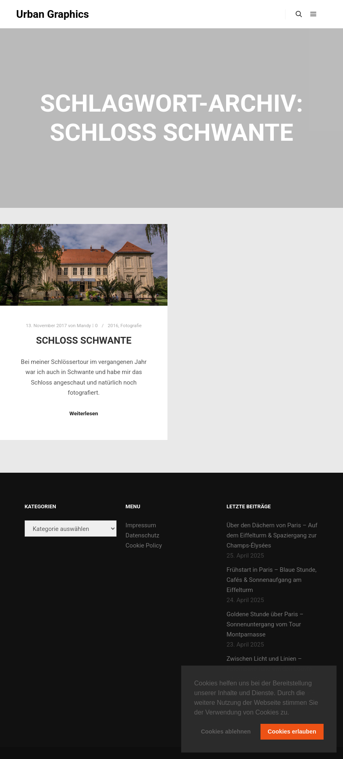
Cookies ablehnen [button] (226, 731)
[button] (292, 713)
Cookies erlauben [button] (292, 731)
